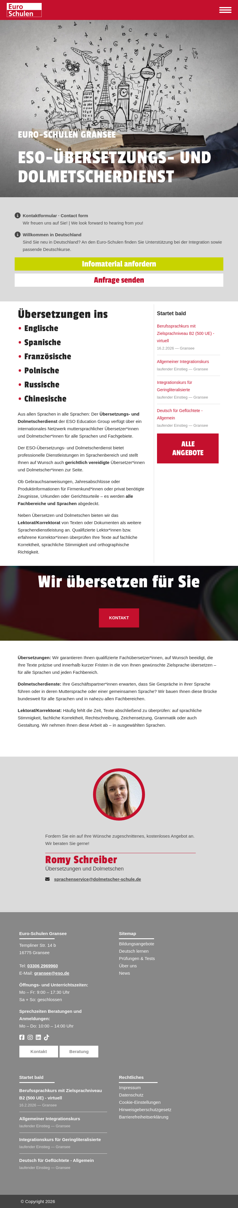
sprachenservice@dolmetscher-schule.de (97, 879)
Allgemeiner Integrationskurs (183, 361)
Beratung (79, 1051)
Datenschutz (131, 1094)
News (124, 973)
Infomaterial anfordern (119, 264)
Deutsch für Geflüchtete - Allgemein (180, 414)
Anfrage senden (119, 280)
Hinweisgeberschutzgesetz (145, 1109)
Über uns (128, 965)
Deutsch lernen (133, 951)
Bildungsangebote (136, 943)
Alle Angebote (187, 448)
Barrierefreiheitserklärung (143, 1116)
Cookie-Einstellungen (140, 1102)
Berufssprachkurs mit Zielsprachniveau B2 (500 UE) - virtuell (185, 333)
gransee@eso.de (51, 973)
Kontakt (119, 617)
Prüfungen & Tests (137, 958)
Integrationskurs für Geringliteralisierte (174, 386)
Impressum (130, 1087)
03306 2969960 (42, 965)
